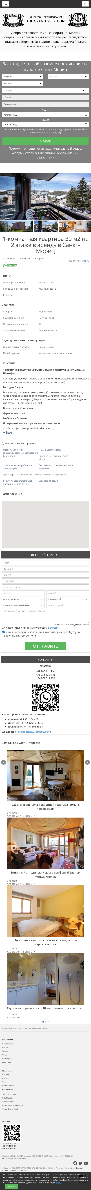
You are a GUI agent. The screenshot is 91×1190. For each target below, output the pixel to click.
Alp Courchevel (8, 1101)
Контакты (21, 1170)
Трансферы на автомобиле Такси (21, 474)
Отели (4, 1055)
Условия (53, 627)
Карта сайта (69, 1168)
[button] (46, 521)
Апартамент (9, 258)
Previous (3, 226)
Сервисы (5, 1074)
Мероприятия (7, 1071)
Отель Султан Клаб (10, 1109)
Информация (7, 1044)
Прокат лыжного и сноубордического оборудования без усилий (20, 452)
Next (87, 226)
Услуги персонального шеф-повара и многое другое (18, 482)
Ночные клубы (8, 1086)
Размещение (7, 1059)
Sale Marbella (7, 1098)
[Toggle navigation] (85, 4)
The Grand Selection (10, 1094)
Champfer (38, 258)
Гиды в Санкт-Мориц (50, 449)
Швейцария (25, 258)
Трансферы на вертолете (52, 474)
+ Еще (7, 432)
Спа (3, 1082)
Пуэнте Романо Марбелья (12, 1105)
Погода (5, 1047)
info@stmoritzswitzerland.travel (32, 731)
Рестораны (6, 1062)
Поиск (45, 141)
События (5, 1078)
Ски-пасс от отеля (48, 480)
